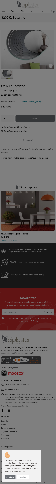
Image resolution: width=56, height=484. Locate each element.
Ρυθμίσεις (23, 477)
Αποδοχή (10, 477)
